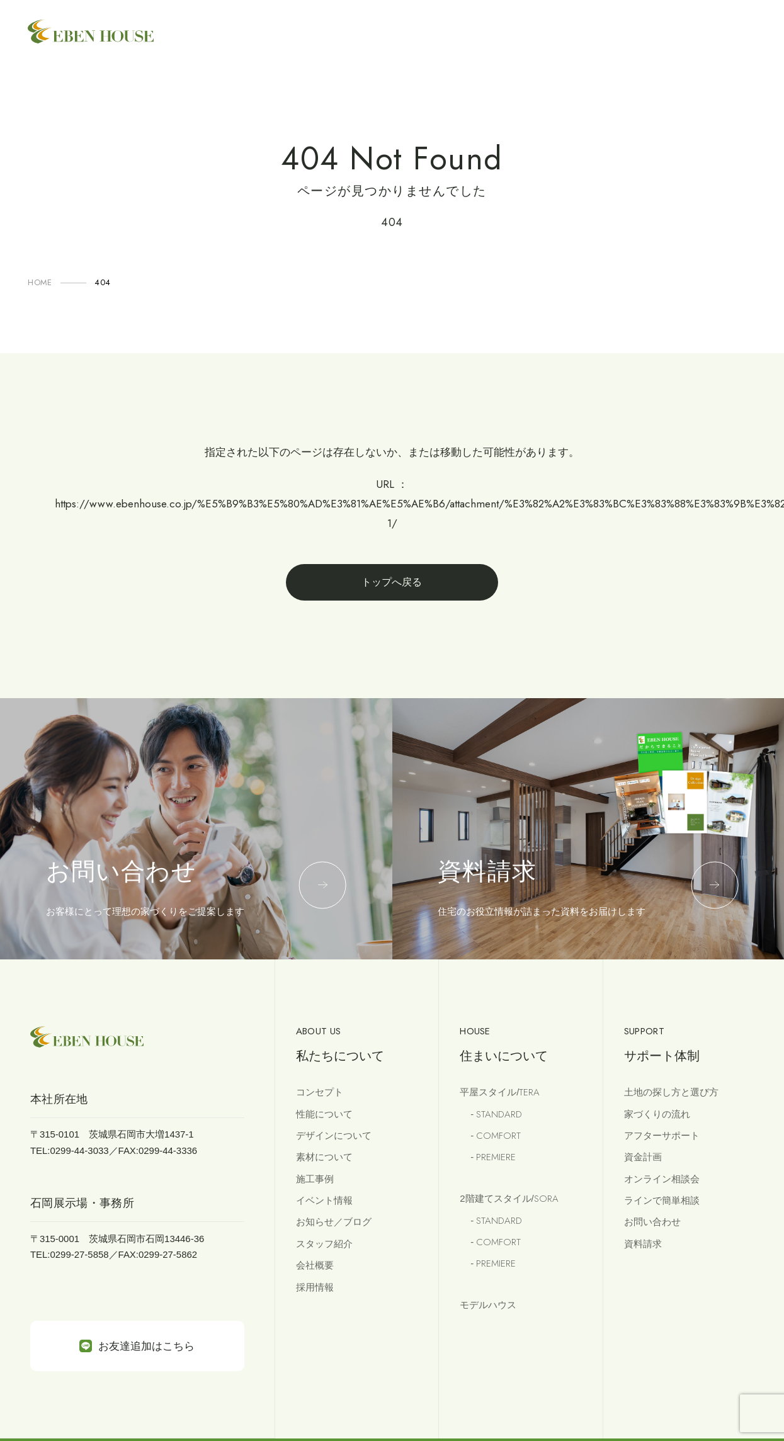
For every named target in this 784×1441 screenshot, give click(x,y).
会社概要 (315, 1265)
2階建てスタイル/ (509, 1199)
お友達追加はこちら (137, 1346)
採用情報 (315, 1287)
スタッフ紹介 (324, 1243)
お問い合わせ (652, 1221)
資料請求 (643, 1243)
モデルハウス (488, 1304)
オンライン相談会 (662, 1178)
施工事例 (315, 1178)
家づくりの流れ (657, 1114)
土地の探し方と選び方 (671, 1092)
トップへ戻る (391, 582)
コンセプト (319, 1092)
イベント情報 (324, 1200)
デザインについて (334, 1135)
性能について (324, 1114)
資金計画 (643, 1156)
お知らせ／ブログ (334, 1221)
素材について (324, 1156)
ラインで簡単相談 (662, 1200)
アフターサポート (662, 1135)
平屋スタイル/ (500, 1092)
